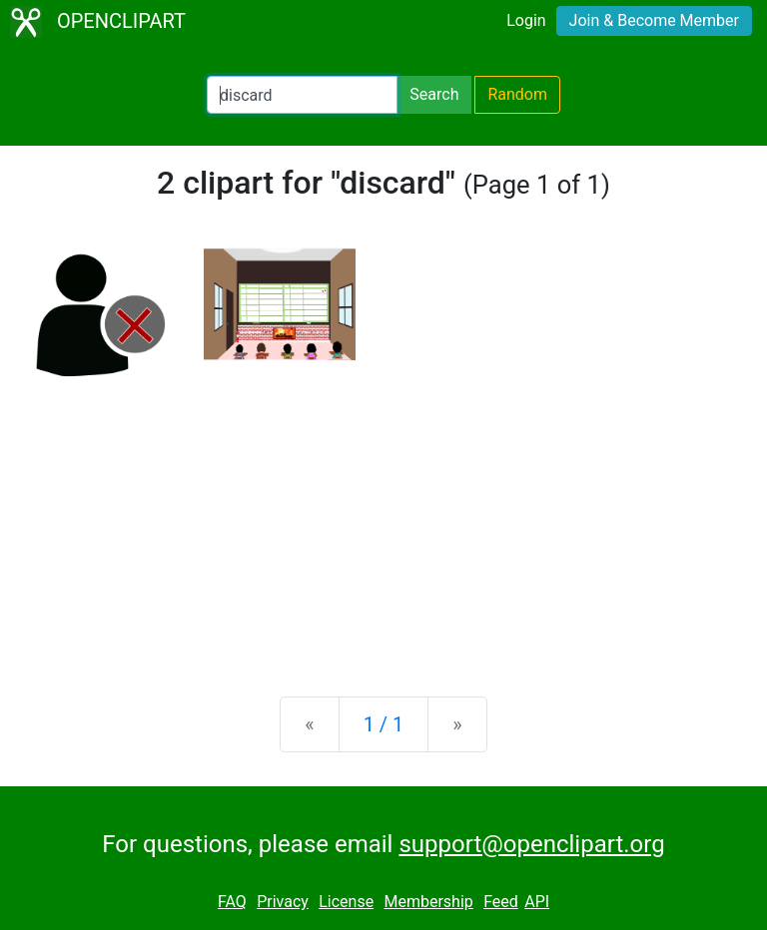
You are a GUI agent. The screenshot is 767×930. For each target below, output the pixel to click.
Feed (500, 901)
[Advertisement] (383, 525)
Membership (428, 901)
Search (433, 94)
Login (525, 20)
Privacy (283, 901)
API (536, 901)
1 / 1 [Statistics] (384, 724)
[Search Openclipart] (302, 95)
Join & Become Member (654, 20)
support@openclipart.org (531, 844)
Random (517, 94)
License (346, 901)
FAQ (232, 901)
